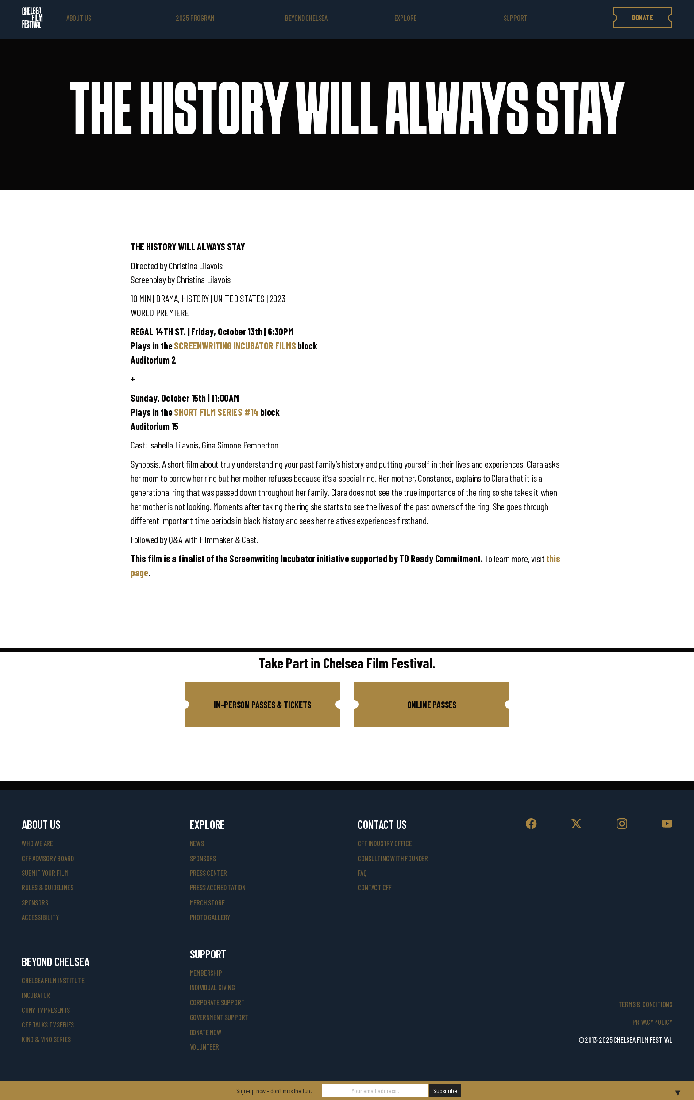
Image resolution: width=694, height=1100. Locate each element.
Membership (206, 973)
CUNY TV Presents (46, 1010)
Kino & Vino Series (46, 1039)
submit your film (45, 873)
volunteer (204, 1047)
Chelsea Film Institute (53, 980)
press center (208, 873)
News (197, 843)
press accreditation (218, 887)
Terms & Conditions (645, 1004)
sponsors (35, 902)
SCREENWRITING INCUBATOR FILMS (235, 345)
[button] (262, 704)
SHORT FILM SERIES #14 (216, 412)
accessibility (40, 917)
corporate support (217, 1002)
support (516, 18)
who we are (37, 843)
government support (219, 1017)
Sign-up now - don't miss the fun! (274, 1091)
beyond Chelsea (306, 18)
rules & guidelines (47, 887)
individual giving (212, 987)
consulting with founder (393, 858)
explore (405, 18)
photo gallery (210, 917)
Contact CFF (375, 887)
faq (362, 873)
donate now (206, 1032)
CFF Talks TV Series (48, 1024)
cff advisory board (47, 858)
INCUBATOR (36, 995)
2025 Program (195, 18)
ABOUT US (78, 18)
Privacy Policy (652, 1022)
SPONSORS (203, 858)
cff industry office (385, 843)
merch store (207, 902)
